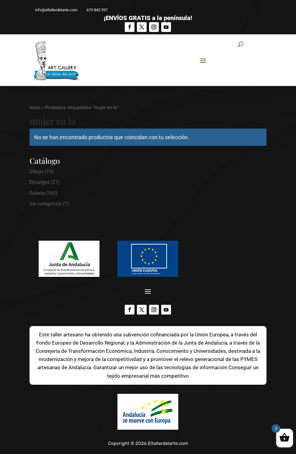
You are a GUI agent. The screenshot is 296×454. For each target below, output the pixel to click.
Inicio (35, 107)
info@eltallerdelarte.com (53, 10)
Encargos (40, 182)
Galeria (37, 193)
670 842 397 (94, 10)
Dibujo (37, 171)
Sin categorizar (46, 204)
